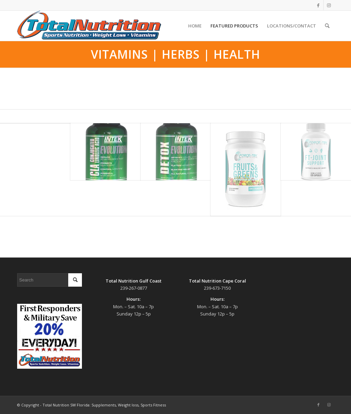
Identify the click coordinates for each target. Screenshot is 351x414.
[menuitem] (195, 26)
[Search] (327, 26)
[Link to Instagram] (329, 5)
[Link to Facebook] (318, 5)
